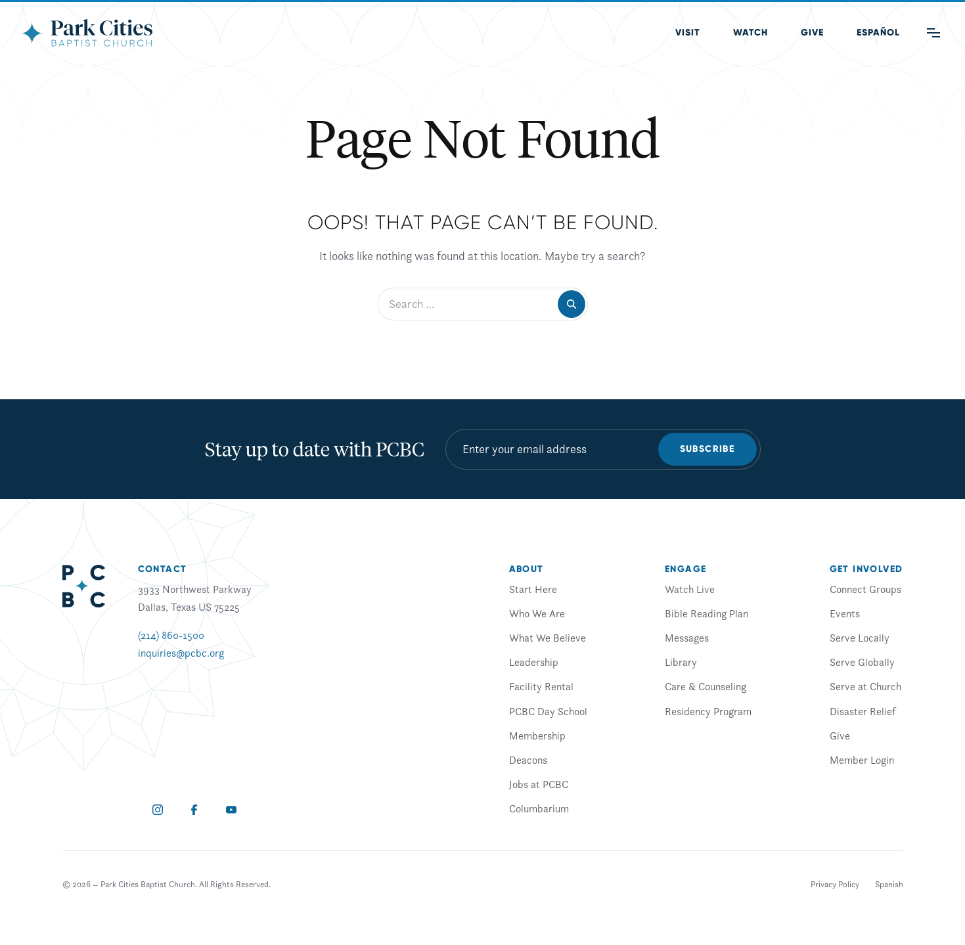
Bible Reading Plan (706, 613)
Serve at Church (865, 686)
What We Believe (547, 637)
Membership (537, 735)
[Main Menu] (933, 32)
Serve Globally (862, 662)
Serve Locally (859, 637)
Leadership (533, 662)
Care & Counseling (705, 686)
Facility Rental (541, 686)
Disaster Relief (862, 711)
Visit (687, 32)
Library (681, 662)
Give (812, 32)
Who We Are (537, 613)
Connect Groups (865, 589)
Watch (750, 32)
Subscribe (707, 448)
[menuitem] (878, 33)
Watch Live (690, 589)
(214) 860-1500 (171, 635)
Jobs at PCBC (538, 784)
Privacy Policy (835, 884)
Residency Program (708, 711)
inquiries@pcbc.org (181, 652)
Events (845, 613)
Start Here (533, 589)
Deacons (528, 759)
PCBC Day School (548, 711)
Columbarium (539, 808)
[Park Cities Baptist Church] (86, 33)
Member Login (862, 759)
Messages (687, 637)
